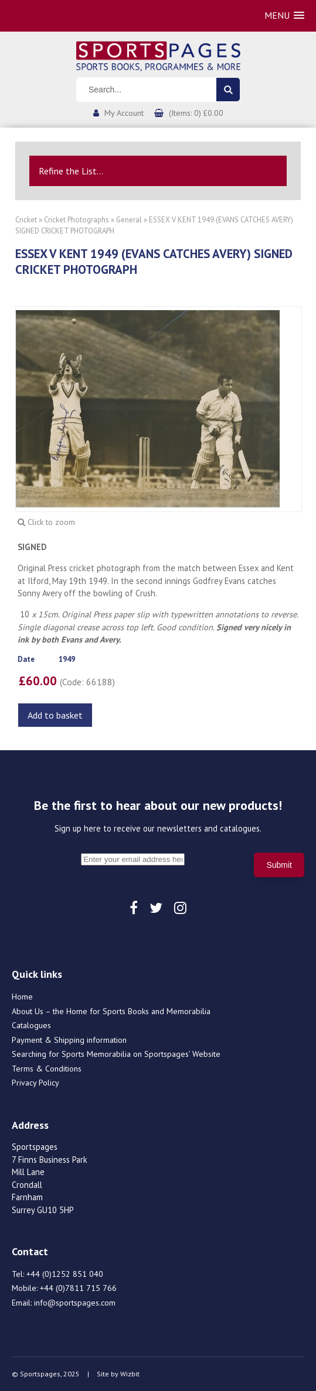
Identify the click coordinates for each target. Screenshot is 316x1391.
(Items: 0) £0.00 (196, 113)
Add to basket (55, 715)
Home (22, 996)
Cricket (26, 220)
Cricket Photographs (76, 220)
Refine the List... (71, 171)
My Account (124, 113)
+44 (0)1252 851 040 (64, 1274)
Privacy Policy (35, 1082)
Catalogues (31, 1025)
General (129, 220)
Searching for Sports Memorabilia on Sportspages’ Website (116, 1054)
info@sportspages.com (74, 1302)
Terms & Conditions (46, 1068)
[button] (284, 15)
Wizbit (130, 1373)
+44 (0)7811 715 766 (78, 1288)
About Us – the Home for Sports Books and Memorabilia (111, 1011)
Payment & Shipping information (69, 1040)
